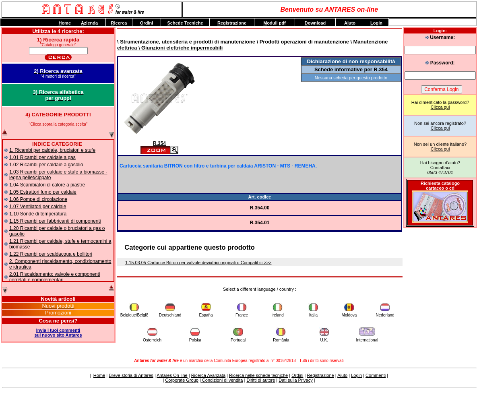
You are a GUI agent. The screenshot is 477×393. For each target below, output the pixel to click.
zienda (89, 23)
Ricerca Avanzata (208, 375)
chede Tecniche (185, 23)
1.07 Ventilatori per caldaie (37, 206)
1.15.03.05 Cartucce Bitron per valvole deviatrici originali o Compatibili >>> (198, 262)
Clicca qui (440, 107)
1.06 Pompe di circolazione (38, 199)
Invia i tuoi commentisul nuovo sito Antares (58, 332)
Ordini (297, 375)
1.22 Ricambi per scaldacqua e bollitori (50, 254)
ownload (315, 23)
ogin (376, 23)
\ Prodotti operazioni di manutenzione (302, 42)
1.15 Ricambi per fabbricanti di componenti (55, 221)
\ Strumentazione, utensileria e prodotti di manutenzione (186, 42)
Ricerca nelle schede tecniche (258, 375)
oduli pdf (274, 23)
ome (64, 23)
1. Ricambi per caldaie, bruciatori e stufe (52, 150)
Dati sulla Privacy (295, 380)
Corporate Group (181, 380)
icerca (119, 23)
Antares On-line (172, 375)
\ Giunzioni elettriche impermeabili (180, 48)
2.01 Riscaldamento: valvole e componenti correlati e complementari (54, 277)
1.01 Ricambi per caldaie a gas (42, 157)
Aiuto (342, 375)
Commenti (375, 375)
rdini (146, 23)
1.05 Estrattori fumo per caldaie (42, 192)
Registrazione (320, 375)
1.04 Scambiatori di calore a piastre (47, 185)
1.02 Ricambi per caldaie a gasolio (46, 165)
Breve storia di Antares (131, 375)
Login (356, 375)
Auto (349, 23)
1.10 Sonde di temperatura (37, 214)
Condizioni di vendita (222, 380)
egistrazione (231, 23)
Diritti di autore (260, 380)
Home (99, 375)
